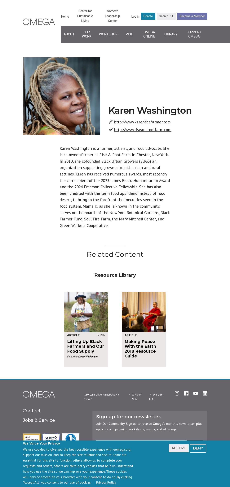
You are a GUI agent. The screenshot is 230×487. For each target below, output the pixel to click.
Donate (148, 16)
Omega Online (149, 34)
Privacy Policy (106, 482)
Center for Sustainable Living (85, 16)
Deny (198, 448)
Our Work (86, 34)
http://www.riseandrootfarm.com (142, 129)
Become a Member (192, 16)
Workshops (109, 34)
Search (163, 16)
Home (65, 16)
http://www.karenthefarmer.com (142, 122)
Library (171, 34)
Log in (135, 16)
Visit (130, 34)
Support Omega (194, 34)
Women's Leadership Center (112, 16)
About (69, 34)
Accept (179, 448)
